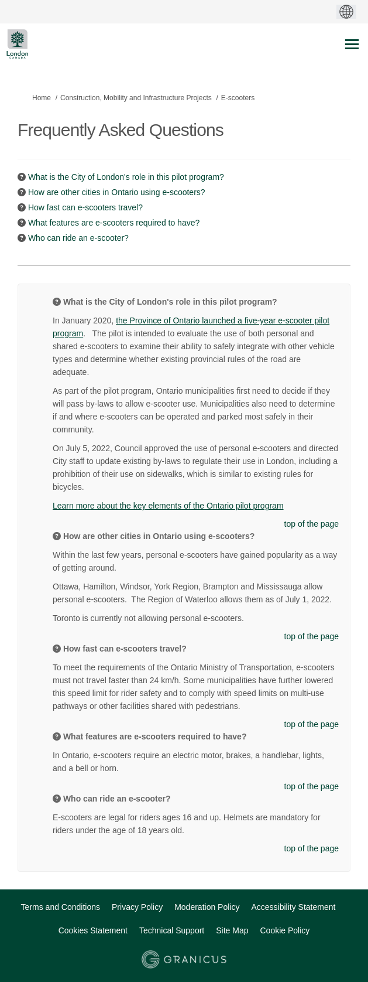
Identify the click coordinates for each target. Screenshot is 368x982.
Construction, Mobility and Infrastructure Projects (136, 98)
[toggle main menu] (352, 44)
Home (41, 98)
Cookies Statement (93, 930)
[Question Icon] (22, 176)
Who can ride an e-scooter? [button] (78, 238)
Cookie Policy (285, 930)
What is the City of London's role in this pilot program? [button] (126, 177)
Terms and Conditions (60, 907)
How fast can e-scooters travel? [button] (85, 207)
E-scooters (237, 98)
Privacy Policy (137, 907)
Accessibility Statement (293, 907)
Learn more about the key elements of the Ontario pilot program (168, 505)
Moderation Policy (206, 907)
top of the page (311, 523)
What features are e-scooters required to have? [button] (114, 222)
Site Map (232, 930)
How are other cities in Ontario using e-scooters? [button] (116, 192)
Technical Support (171, 930)
